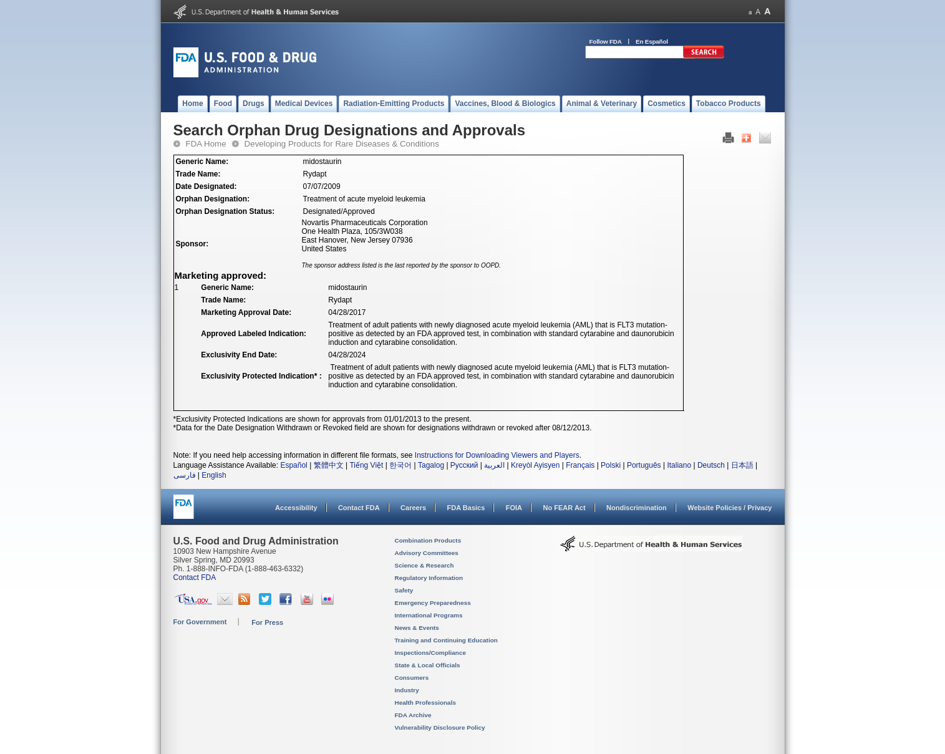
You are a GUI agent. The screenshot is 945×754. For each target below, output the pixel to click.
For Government (200, 622)
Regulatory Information (429, 577)
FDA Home (206, 143)
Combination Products (428, 540)
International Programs (429, 615)
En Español (652, 41)
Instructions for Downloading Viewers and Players (497, 455)
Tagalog (431, 465)
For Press (267, 622)
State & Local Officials (427, 665)
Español (293, 465)
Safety (404, 590)
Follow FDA (605, 41)
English (213, 475)
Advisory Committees (426, 552)
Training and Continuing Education (446, 640)
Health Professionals (425, 702)
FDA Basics (466, 507)
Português (644, 465)
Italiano (679, 465)
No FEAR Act (564, 507)
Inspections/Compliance (431, 652)
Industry (407, 690)
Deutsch (711, 465)
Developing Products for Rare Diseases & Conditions (342, 143)
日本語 (742, 465)
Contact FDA (359, 507)
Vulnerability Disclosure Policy (440, 727)
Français (580, 465)
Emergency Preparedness (433, 602)
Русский (464, 465)
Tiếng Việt (366, 465)
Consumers (412, 677)
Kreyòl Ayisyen (535, 465)
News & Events (417, 627)
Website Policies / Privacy (729, 507)
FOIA (514, 507)
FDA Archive (413, 715)
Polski (611, 465)
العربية (494, 465)
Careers (413, 507)
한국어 (400, 465)
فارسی (184, 475)
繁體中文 (329, 465)
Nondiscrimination (636, 507)
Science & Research (424, 565)
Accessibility (296, 507)
